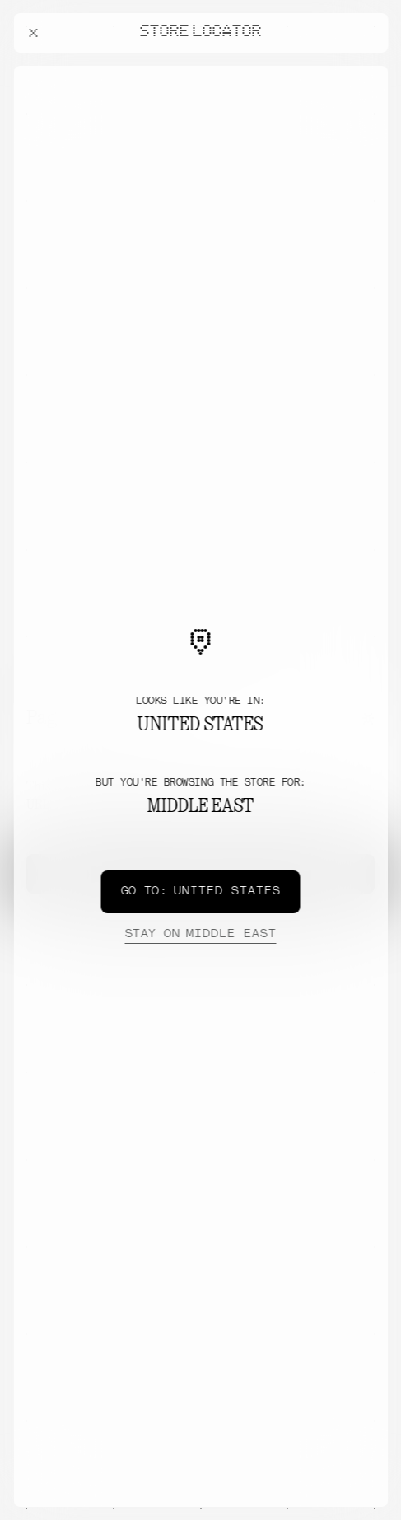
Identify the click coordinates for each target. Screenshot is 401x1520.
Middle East (200, 935)
